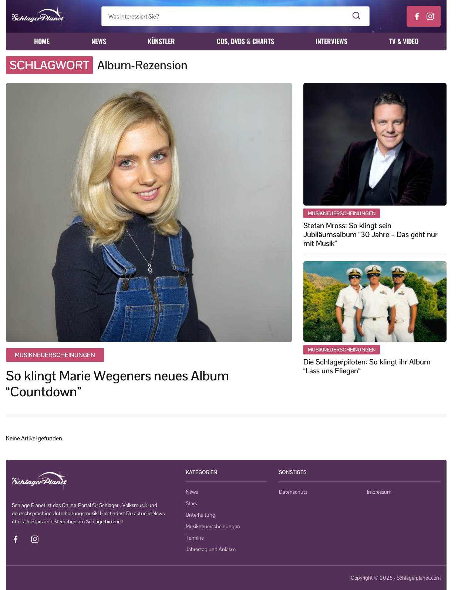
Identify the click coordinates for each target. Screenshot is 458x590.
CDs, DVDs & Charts (245, 41)
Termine (195, 537)
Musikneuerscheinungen (213, 526)
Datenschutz (293, 492)
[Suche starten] (356, 16)
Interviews (331, 41)
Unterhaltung (200, 514)
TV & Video (403, 41)
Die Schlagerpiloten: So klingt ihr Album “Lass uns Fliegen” (367, 366)
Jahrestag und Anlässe (211, 549)
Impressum (379, 492)
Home (42, 41)
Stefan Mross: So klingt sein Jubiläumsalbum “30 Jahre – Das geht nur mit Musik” (370, 234)
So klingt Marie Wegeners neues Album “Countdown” (117, 384)
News (98, 41)
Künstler (161, 41)
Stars (191, 503)
